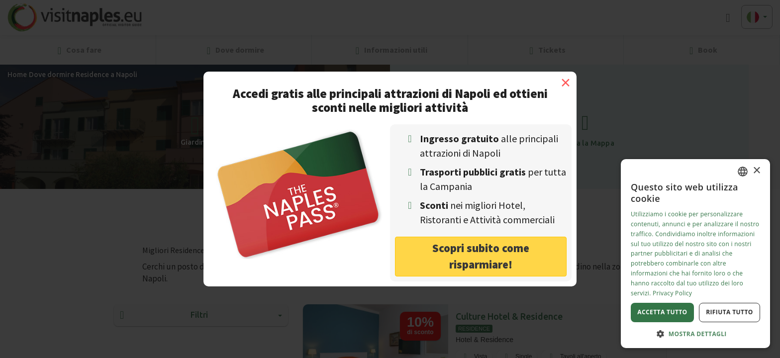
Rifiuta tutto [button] (729, 312)
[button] (695, 333)
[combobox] (743, 172)
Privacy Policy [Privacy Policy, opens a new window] (672, 293)
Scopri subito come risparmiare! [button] (480, 256)
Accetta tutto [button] (662, 312)
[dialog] (695, 253)
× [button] (756, 171)
